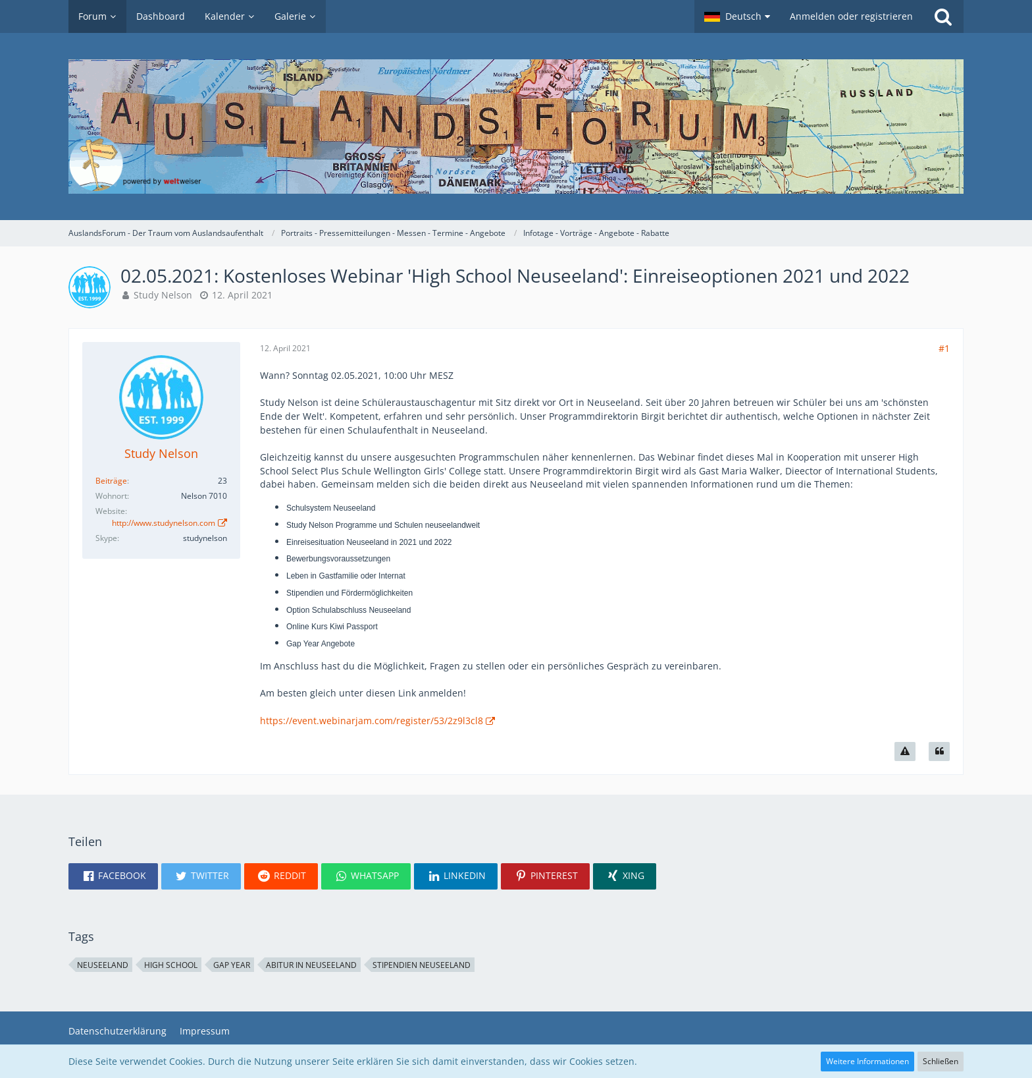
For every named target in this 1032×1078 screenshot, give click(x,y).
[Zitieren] (939, 752)
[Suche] (943, 16)
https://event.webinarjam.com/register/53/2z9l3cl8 (371, 720)
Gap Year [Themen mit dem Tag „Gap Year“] (231, 965)
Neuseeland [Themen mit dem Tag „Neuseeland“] (102, 965)
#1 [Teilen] (944, 348)
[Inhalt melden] (905, 752)
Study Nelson (163, 295)
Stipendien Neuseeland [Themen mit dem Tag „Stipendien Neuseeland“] (422, 965)
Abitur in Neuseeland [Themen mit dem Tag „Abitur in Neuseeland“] (311, 965)
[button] (737, 16)
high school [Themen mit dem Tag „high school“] (170, 965)
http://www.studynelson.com (163, 522)
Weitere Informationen (867, 1061)
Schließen (940, 1061)
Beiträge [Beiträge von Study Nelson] (111, 480)
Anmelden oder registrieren (851, 16)
